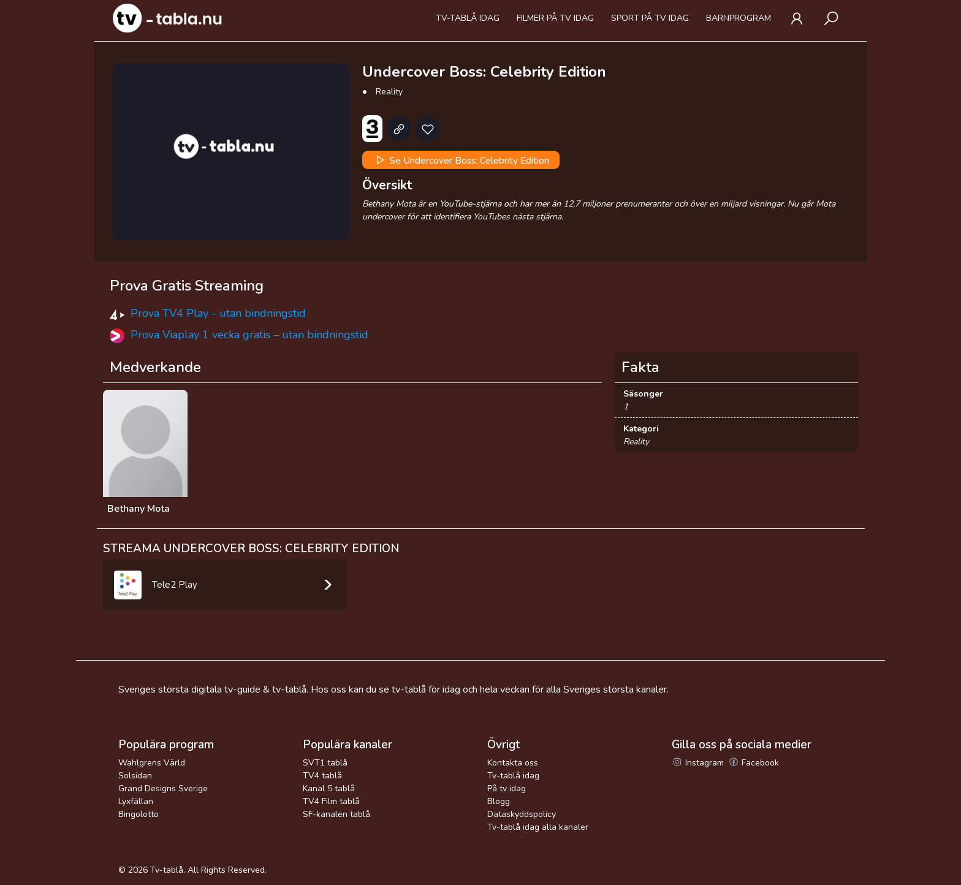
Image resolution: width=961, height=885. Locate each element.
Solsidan (135, 775)
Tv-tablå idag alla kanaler (537, 827)
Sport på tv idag (650, 18)
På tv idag (506, 788)
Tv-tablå (166, 870)
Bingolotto (138, 814)
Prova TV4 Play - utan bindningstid (218, 313)
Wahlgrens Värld (151, 763)
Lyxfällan (135, 801)
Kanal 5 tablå (329, 788)
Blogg (498, 801)
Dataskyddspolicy (521, 814)
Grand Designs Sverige (163, 788)
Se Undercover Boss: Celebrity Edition (461, 160)
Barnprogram (738, 18)
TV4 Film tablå (331, 801)
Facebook (753, 763)
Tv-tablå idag (467, 18)
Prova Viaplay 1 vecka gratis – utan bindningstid (249, 334)
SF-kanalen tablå (336, 814)
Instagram (698, 763)
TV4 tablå (322, 775)
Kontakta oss (512, 763)
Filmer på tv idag (555, 18)
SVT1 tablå (325, 763)
